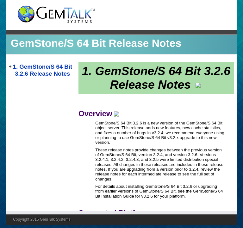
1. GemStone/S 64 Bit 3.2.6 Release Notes (42, 70)
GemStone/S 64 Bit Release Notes (96, 43)
